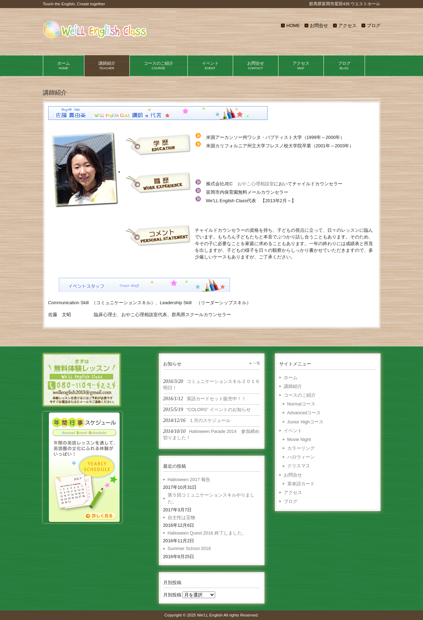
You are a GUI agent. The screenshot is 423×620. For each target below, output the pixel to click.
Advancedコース (304, 412)
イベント (293, 430)
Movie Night (299, 439)
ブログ (373, 25)
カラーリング (301, 448)
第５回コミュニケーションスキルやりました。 (211, 498)
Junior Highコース (305, 421)
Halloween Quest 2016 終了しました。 (207, 533)
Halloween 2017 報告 (189, 479)
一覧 (256, 363)
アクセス (347, 25)
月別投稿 (172, 594)
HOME (293, 25)
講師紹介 (293, 386)
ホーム (290, 377)
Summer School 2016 (189, 548)
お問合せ (319, 25)
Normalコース (301, 404)
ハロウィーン (301, 457)
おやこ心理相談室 (255, 183)
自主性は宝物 (181, 517)
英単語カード (301, 483)
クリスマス (298, 465)
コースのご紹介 (300, 395)
